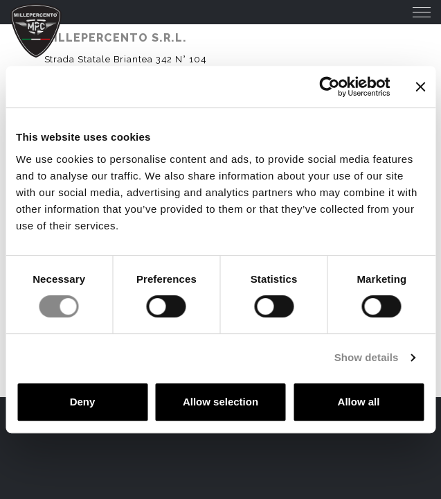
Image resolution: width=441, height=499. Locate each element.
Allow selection (220, 402)
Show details (366, 357)
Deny (83, 402)
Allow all (359, 402)
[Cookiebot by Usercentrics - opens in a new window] (329, 86)
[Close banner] (420, 86)
